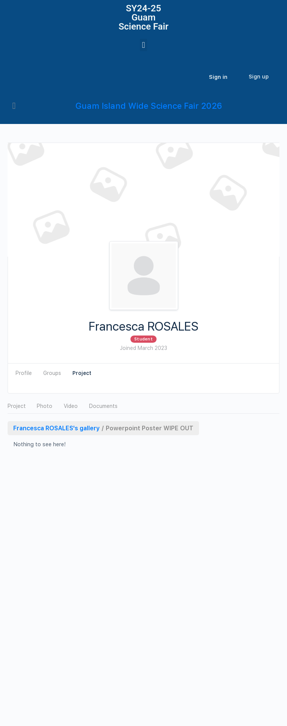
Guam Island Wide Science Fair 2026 (148, 106)
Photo (44, 406)
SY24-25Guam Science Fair (144, 17)
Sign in (218, 77)
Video (71, 406)
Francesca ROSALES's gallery (56, 428)
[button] (143, 45)
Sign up (259, 77)
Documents (103, 406)
